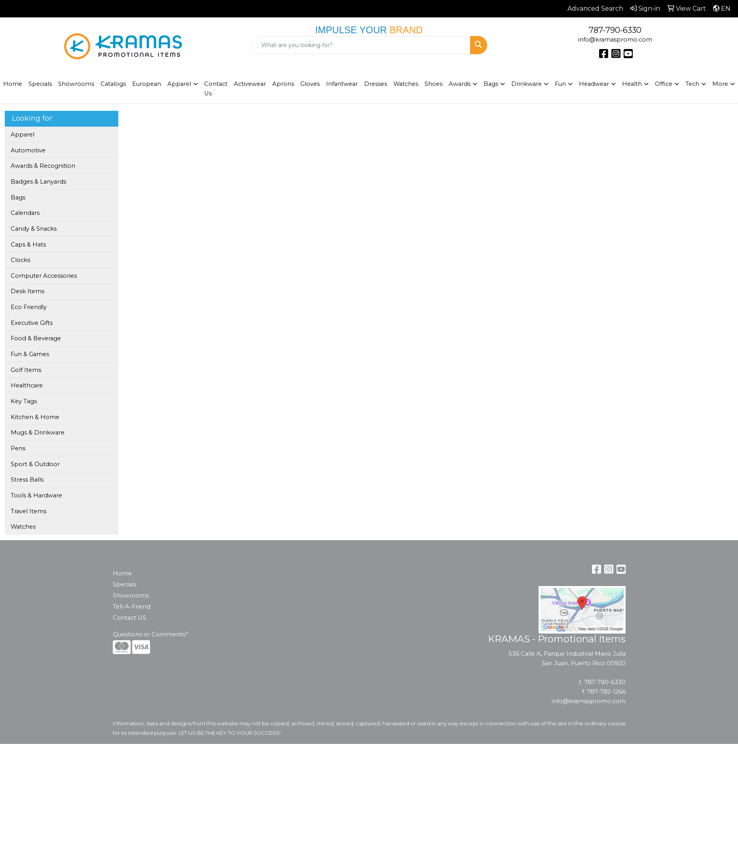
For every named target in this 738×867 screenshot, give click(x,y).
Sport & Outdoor (35, 464)
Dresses (375, 83)
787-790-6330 (615, 30)
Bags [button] (491, 83)
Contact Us (216, 88)
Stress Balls (27, 479)
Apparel (22, 134)
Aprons (283, 83)
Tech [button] (692, 83)
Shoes (433, 83)
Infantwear (342, 83)
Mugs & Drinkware (38, 432)
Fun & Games (30, 354)
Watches (405, 83)
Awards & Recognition (43, 165)
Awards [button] (459, 83)
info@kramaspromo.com (615, 39)
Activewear (250, 83)
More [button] (720, 83)
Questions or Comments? (150, 634)
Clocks (20, 260)
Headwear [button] (594, 83)
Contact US (129, 617)
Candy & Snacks (34, 228)
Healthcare (27, 385)
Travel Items (28, 511)
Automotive (28, 150)
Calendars (25, 212)
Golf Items (26, 370)
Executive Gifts (32, 322)
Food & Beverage (36, 338)
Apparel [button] (179, 83)
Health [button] (632, 83)
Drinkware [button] (526, 83)
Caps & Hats (28, 244)
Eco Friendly (29, 307)
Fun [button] (560, 83)
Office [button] (663, 83)
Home (122, 573)
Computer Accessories (44, 275)
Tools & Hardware (36, 495)
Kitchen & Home (35, 417)
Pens (18, 448)
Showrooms (131, 595)
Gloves (310, 83)
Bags (18, 197)
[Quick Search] (361, 45)
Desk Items (27, 291)
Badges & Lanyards (38, 181)
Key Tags (24, 401)
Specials (40, 83)
